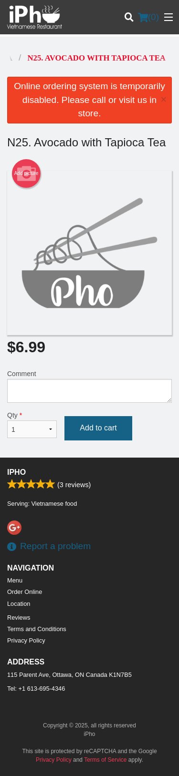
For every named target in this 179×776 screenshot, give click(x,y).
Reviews (18, 617)
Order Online (24, 591)
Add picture (26, 173)
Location (18, 603)
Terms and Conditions (36, 629)
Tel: (36, 688)
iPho (16, 472)
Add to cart (98, 428)
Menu (14, 580)
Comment (89, 386)
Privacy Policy (26, 640)
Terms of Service (105, 759)
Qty (32, 424)
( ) (148, 17)
